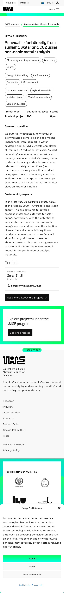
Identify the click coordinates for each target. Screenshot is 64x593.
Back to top (33, 350)
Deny (32, 566)
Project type (12, 111)
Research (8, 400)
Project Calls (10, 424)
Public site (10, 3)
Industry (8, 406)
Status (54, 111)
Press (6, 435)
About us (8, 418)
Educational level (37, 111)
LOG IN (50, 3)
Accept (32, 558)
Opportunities (11, 412)
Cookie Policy (24, 585)
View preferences (32, 574)
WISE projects (12, 24)
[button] (59, 508)
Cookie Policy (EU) (14, 430)
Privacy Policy (37, 585)
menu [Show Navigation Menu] (52, 9)
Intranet (24, 3)
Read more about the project (27, 297)
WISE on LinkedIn (14, 444)
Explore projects (20, 332)
